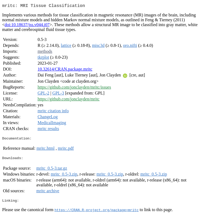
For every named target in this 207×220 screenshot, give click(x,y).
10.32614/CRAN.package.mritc (64, 70)
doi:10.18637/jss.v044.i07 (27, 25)
